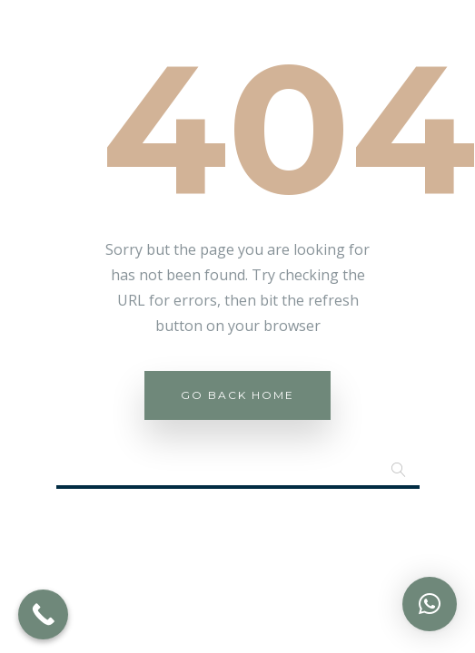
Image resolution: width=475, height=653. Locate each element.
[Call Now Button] (43, 614)
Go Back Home (237, 395)
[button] (429, 604)
